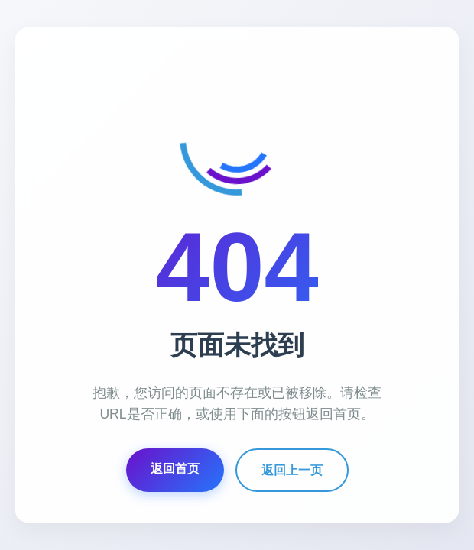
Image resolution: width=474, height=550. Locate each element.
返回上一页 (292, 470)
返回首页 (175, 468)
